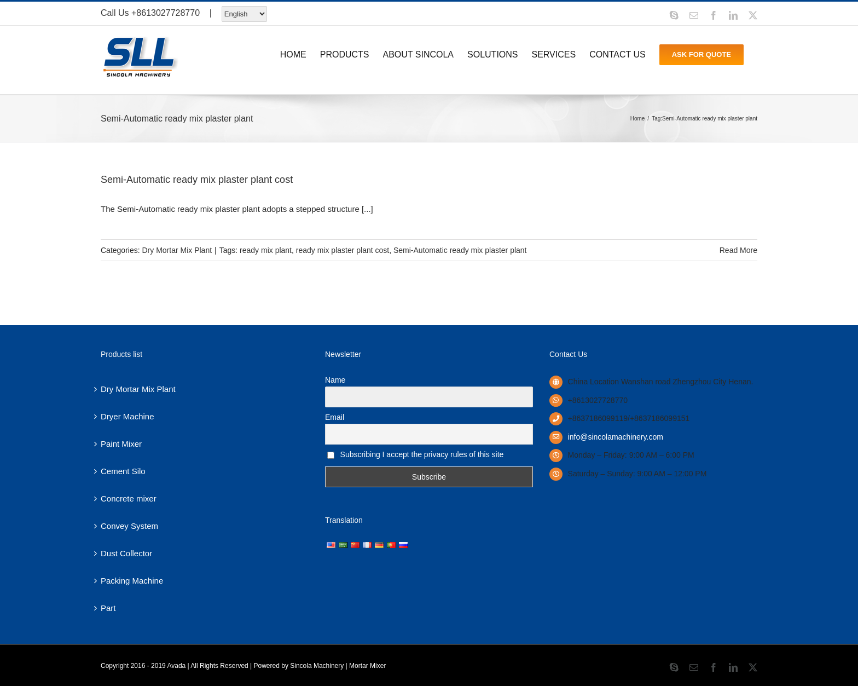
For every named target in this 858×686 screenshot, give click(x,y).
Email (334, 417)
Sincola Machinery (317, 666)
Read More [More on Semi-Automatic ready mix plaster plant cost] (738, 250)
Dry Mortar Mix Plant (177, 250)
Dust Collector (126, 553)
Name (335, 380)
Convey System (129, 526)
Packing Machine (132, 580)
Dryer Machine (127, 416)
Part (108, 608)
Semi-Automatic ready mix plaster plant (460, 250)
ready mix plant (266, 250)
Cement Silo (123, 471)
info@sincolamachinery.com (615, 437)
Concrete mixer (128, 498)
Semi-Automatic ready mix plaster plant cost (197, 179)
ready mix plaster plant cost (342, 250)
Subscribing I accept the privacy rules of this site (415, 454)
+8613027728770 (165, 13)
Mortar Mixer (367, 666)
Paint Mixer (121, 443)
